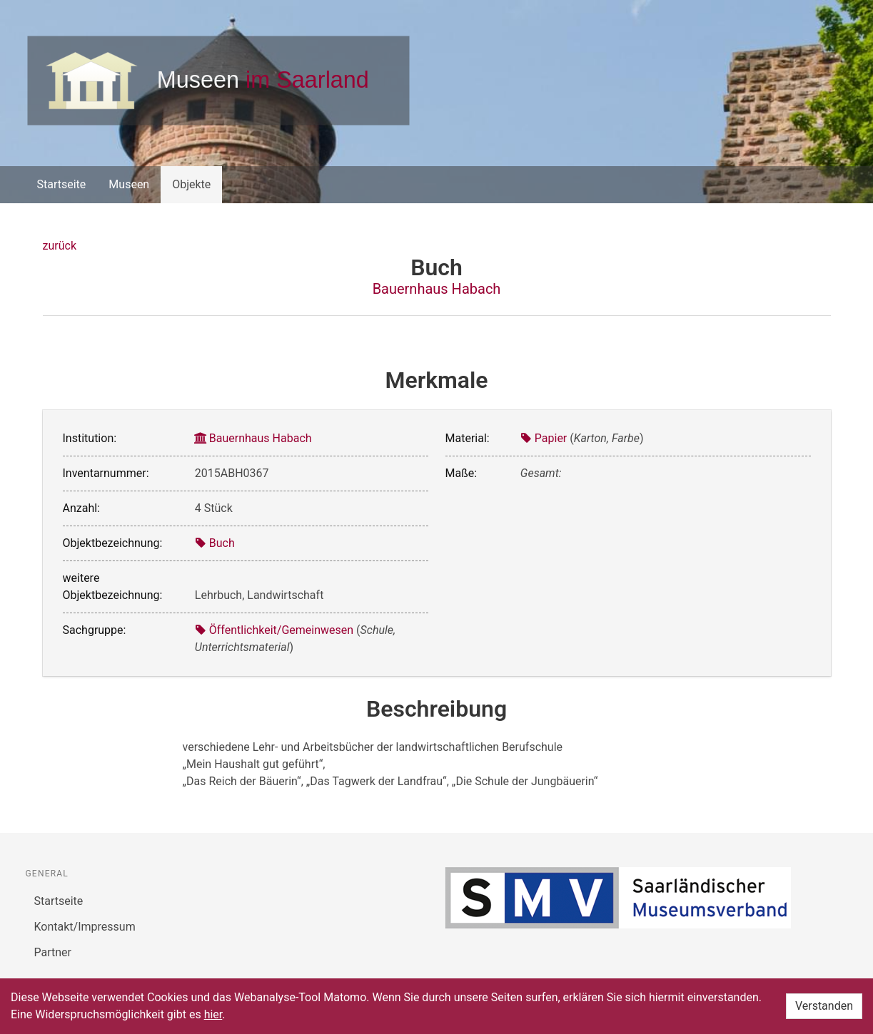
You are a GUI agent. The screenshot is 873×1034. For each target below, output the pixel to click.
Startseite (61, 184)
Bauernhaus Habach (437, 288)
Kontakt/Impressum (85, 926)
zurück (59, 245)
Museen (129, 184)
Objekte (191, 184)
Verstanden (824, 1006)
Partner (53, 952)
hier (213, 1014)
